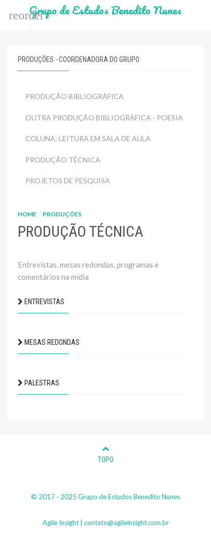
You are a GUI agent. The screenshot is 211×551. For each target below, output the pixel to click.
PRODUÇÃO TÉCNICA (62, 159)
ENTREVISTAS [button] (41, 302)
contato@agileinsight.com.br (126, 522)
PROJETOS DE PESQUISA (67, 180)
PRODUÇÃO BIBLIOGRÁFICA (74, 96)
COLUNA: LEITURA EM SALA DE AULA (88, 138)
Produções (62, 214)
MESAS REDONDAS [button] (49, 342)
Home (27, 214)
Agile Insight (61, 522)
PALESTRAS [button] (38, 383)
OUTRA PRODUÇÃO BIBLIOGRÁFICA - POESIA (104, 117)
